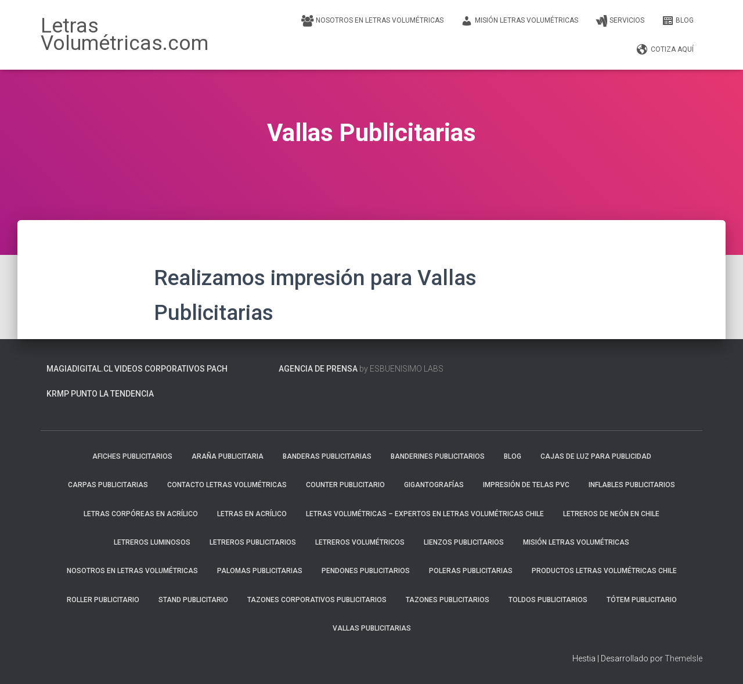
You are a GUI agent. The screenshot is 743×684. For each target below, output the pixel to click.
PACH (217, 368)
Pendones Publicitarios (366, 571)
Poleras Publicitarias (471, 571)
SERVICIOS (620, 21)
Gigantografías (434, 485)
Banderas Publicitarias (327, 456)
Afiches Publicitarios (132, 456)
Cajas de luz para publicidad (595, 456)
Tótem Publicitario (642, 600)
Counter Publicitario (345, 485)
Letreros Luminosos (152, 542)
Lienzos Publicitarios (464, 542)
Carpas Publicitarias (108, 485)
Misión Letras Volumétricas (519, 21)
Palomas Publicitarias (259, 571)
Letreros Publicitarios (253, 542)
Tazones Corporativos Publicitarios (317, 600)
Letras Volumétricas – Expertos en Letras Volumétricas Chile (425, 514)
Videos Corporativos (159, 368)
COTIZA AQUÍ (665, 50)
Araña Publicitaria (228, 456)
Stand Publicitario (193, 600)
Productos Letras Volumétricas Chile (604, 571)
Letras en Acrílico (252, 514)
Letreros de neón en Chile (611, 514)
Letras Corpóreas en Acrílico (141, 514)
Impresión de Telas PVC (526, 485)
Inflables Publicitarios (632, 485)
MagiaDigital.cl (79, 368)
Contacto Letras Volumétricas (227, 485)
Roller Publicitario (103, 600)
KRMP (57, 393)
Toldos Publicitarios (547, 600)
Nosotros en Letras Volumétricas (372, 21)
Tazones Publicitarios (447, 600)
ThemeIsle (683, 658)
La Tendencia (126, 393)
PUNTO (84, 393)
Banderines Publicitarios (438, 456)
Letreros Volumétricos (360, 542)
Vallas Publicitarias (372, 628)
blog (678, 21)
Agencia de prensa (318, 368)
